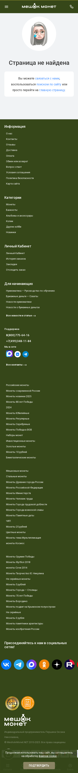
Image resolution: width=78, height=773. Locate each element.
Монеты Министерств (18, 493)
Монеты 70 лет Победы (19, 595)
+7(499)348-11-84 (18, 341)
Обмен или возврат (17, 161)
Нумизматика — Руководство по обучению (30, 290)
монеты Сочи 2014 (16, 567)
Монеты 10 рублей (16, 452)
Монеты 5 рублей (16, 584)
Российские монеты (17, 385)
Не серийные (13, 612)
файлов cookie (48, 756)
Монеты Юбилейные (17, 413)
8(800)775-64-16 (17, 335)
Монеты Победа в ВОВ (19, 429)
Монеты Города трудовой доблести (26, 504)
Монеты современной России (23, 390)
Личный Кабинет (15, 253)
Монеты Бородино (17, 601)
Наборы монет (14, 435)
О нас (9, 133)
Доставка (11, 150)
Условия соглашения (18, 172)
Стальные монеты (16, 476)
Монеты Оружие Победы (20, 556)
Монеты (10, 204)
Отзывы (10, 144)
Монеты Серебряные (18, 424)
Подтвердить (39, 765)
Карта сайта (13, 183)
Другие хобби (13, 226)
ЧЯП (8, 521)
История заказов (16, 258)
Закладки (11, 264)
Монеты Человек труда (19, 498)
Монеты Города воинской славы (25, 509)
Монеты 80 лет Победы (19, 401)
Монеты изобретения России (22, 629)
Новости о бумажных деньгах (23, 307)
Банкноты (11, 209)
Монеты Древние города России (24, 482)
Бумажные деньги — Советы (22, 296)
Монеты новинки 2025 (18, 396)
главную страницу (52, 90)
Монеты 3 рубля (15, 618)
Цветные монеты (16, 532)
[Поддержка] (71, 6)
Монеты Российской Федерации (24, 487)
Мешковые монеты (17, 470)
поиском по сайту (48, 84)
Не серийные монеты (18, 578)
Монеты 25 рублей (16, 526)
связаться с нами (47, 78)
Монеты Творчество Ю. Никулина (25, 573)
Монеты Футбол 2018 (18, 562)
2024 (8, 407)
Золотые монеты (16, 446)
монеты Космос (15, 543)
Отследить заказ (15, 269)
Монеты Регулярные (17, 418)
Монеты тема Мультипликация (23, 537)
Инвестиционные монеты (20, 440)
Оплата (10, 155)
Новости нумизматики (19, 301)
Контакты (11, 139)
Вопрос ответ (14, 166)
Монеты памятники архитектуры (24, 623)
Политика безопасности (20, 178)
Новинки (11, 232)
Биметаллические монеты (21, 457)
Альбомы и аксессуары (19, 215)
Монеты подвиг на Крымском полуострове (30, 606)
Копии (9, 221)
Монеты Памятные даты (20, 515)
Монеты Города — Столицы (21, 590)
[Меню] (6, 6)
